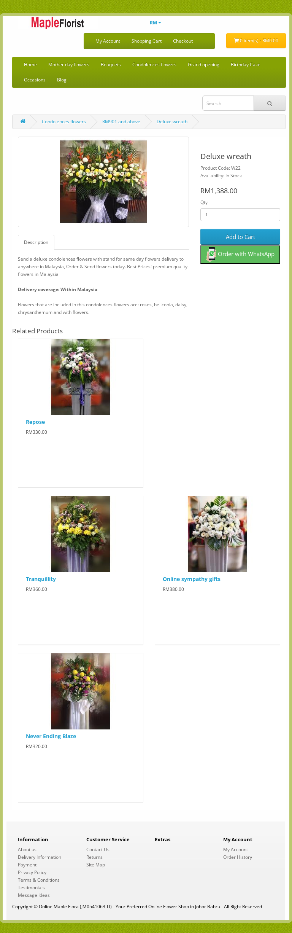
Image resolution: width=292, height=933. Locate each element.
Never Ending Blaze (51, 736)
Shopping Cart (147, 41)
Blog (62, 79)
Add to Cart (240, 236)
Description (36, 242)
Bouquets (111, 64)
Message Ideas (34, 895)
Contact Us (98, 849)
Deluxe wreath (172, 121)
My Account (107, 41)
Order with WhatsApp (240, 254)
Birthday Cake (245, 64)
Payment (27, 864)
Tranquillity (41, 579)
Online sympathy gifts (192, 579)
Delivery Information (39, 857)
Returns (94, 857)
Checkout (183, 41)
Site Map (95, 864)
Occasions (35, 79)
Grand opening (203, 64)
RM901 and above (121, 121)
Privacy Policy (32, 872)
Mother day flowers (68, 64)
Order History (237, 857)
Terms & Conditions (39, 880)
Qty (204, 202)
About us (27, 849)
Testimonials (31, 887)
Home (30, 64)
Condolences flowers (154, 64)
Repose (35, 421)
